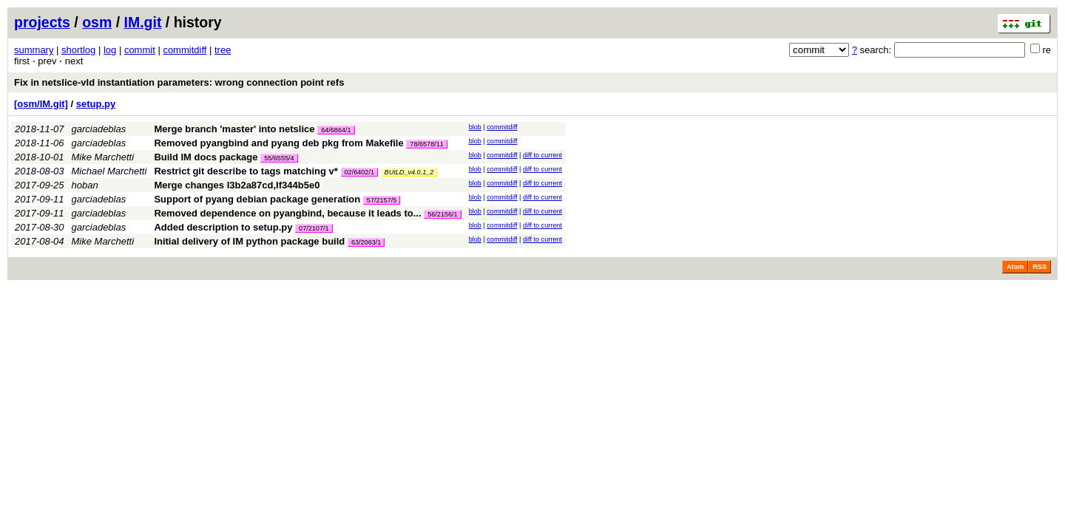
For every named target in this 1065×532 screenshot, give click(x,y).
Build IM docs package (205, 157)
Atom (1015, 266)
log (110, 49)
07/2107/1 (313, 228)
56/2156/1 (442, 214)
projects (42, 22)
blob (475, 127)
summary (33, 49)
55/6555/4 (279, 158)
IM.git (143, 22)
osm (97, 22)
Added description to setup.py (223, 227)
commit (139, 49)
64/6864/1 (336, 130)
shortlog (78, 49)
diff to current (542, 155)
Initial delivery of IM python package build (249, 241)
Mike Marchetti (103, 157)
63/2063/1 (366, 242)
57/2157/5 (381, 200)
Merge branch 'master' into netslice (234, 128)
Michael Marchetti (109, 171)
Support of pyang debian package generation (257, 199)
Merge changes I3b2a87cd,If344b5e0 (237, 185)
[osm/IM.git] (41, 103)
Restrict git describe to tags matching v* (246, 171)
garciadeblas (99, 128)
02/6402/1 (359, 172)
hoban (85, 185)
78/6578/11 (427, 144)
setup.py (95, 103)
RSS (1039, 266)
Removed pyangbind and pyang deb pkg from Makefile (278, 143)
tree (222, 49)
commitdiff (184, 49)
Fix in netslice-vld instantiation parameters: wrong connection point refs (179, 82)
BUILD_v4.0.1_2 (409, 172)
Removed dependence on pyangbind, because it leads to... (289, 213)
